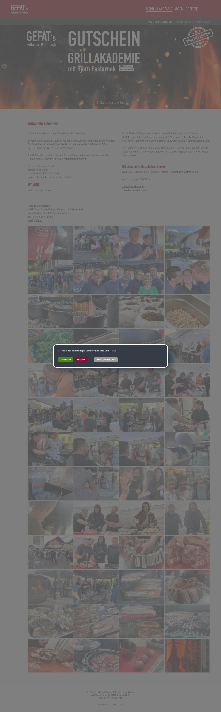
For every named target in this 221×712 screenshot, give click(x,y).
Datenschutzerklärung (106, 360)
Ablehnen (81, 360)
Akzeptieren (65, 360)
